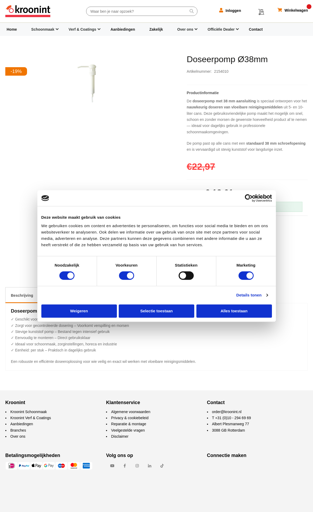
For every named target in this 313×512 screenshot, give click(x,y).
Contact (256, 29)
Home (12, 29)
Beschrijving (22, 295)
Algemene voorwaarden (130, 412)
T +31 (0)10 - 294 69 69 (231, 418)
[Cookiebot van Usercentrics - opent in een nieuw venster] (249, 198)
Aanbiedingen (123, 29)
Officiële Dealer (221, 29)
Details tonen (249, 295)
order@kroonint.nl (227, 412)
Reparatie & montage (128, 424)
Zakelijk (156, 29)
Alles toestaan (234, 311)
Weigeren (79, 311)
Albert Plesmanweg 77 (230, 424)
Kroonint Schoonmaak (28, 412)
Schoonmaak (42, 29)
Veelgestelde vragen (128, 430)
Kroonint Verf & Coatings (30, 418)
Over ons (185, 29)
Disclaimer (119, 436)
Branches (18, 430)
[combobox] (141, 11)
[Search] (191, 11)
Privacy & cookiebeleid (129, 418)
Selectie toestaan (156, 311)
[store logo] (27, 11)
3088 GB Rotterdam (228, 430)
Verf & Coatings (82, 29)
